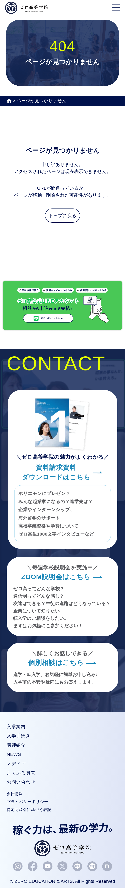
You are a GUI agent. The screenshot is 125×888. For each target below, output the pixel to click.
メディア (16, 763)
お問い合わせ (21, 782)
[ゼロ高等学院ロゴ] (62, 848)
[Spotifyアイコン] (92, 866)
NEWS (14, 754)
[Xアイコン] (62, 866)
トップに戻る (62, 215)
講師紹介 (16, 745)
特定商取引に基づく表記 (29, 809)
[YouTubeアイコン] (48, 866)
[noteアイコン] (107, 866)
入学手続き (18, 735)
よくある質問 (21, 772)
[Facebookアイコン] (33, 866)
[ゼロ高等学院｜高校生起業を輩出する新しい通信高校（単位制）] (26, 10)
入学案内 (16, 726)
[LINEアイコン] (77, 866)
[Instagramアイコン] (18, 866)
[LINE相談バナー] (62, 328)
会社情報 (15, 794)
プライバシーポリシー (27, 801)
